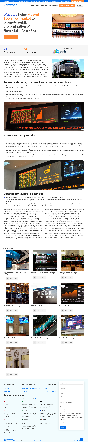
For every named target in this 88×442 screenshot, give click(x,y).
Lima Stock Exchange (11, 338)
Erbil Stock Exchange (38, 306)
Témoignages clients (50, 391)
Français (80, 5)
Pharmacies (7, 388)
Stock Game (25, 391)
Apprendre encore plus (77, 1)
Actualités (47, 390)
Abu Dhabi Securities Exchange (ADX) (15, 273)
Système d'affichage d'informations (31, 388)
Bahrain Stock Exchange (39, 338)
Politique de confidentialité (31, 440)
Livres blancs (48, 387)
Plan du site (39, 440)
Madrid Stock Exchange (12, 306)
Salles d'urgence (8, 390)
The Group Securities (11, 370)
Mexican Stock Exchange (67, 306)
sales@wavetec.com (39, 399)
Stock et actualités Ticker (28, 390)
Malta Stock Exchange (67, 338)
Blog (46, 388)
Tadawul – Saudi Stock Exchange (43, 273)
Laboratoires (7, 391)
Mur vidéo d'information (28, 387)
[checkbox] (63, 407)
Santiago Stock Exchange (68, 273)
